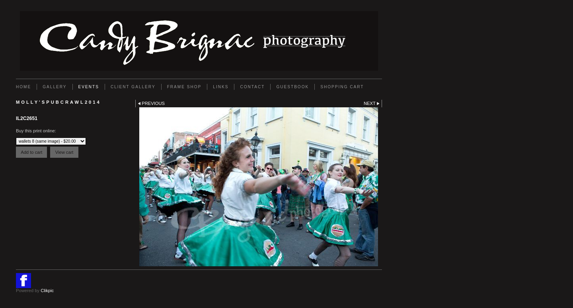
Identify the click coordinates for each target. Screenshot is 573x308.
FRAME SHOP (184, 87)
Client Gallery (133, 87)
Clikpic (47, 290)
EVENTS (88, 87)
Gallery (54, 87)
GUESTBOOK (292, 87)
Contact (252, 87)
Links (220, 87)
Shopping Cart (342, 87)
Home (23, 87)
